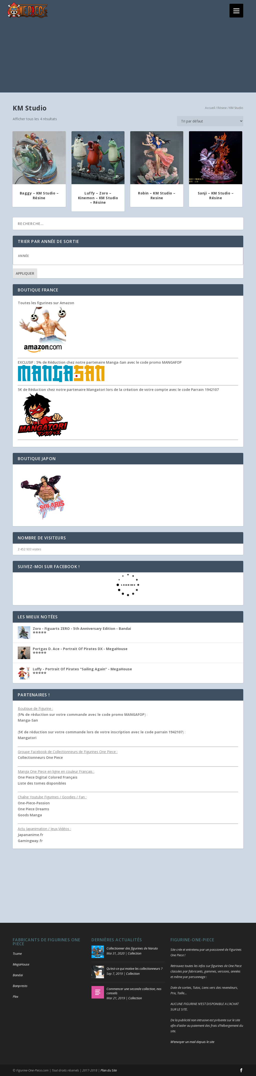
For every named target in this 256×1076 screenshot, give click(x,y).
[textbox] (133, 256)
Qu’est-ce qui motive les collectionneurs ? (134, 968)
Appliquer (25, 273)
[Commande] (210, 121)
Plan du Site (108, 1070)
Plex (15, 996)
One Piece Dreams (33, 809)
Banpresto (20, 986)
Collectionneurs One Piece (40, 757)
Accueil (210, 108)
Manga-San (28, 720)
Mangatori (27, 737)
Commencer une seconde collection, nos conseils (134, 991)
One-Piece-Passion (34, 803)
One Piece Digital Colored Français (47, 777)
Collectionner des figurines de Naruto (132, 948)
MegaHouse (21, 964)
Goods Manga (30, 815)
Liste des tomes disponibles (42, 783)
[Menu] (236, 10)
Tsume (17, 953)
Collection (134, 953)
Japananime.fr (30, 834)
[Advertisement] (128, 57)
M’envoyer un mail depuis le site (192, 1042)
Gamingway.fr (30, 840)
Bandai (18, 975)
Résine (222, 108)
